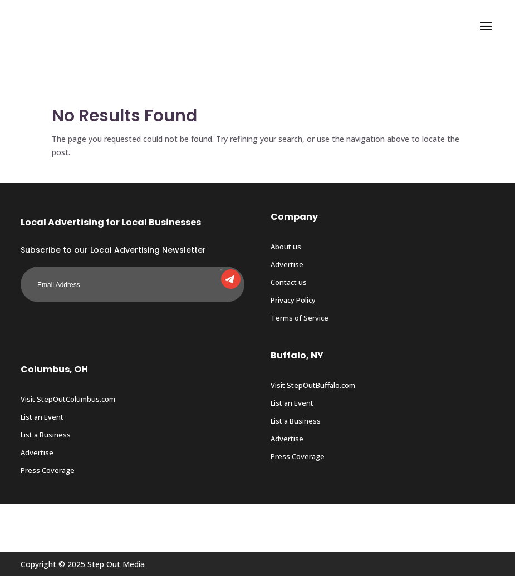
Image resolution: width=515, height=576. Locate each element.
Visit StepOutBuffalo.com (313, 385)
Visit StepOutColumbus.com (68, 399)
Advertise (287, 264)
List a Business (46, 435)
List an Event (42, 417)
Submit (221, 269)
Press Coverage (48, 470)
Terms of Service (299, 318)
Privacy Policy (293, 300)
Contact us (289, 282)
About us (286, 247)
